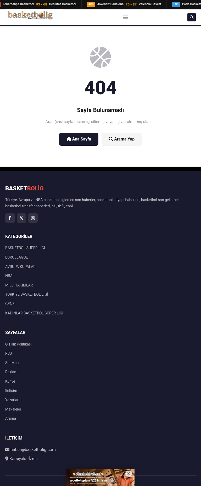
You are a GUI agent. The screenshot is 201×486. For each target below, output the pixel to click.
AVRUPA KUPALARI (21, 267)
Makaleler (13, 409)
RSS (8, 353)
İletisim (11, 391)
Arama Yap (122, 139)
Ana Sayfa (78, 139)
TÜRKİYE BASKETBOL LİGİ (26, 294)
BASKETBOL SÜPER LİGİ (25, 248)
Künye (10, 381)
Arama (10, 418)
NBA (9, 276)
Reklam (11, 372)
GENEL (10, 304)
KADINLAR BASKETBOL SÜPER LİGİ (34, 313)
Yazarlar (12, 400)
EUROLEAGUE (16, 257)
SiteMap (12, 363)
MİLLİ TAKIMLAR (19, 285)
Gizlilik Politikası (18, 344)
